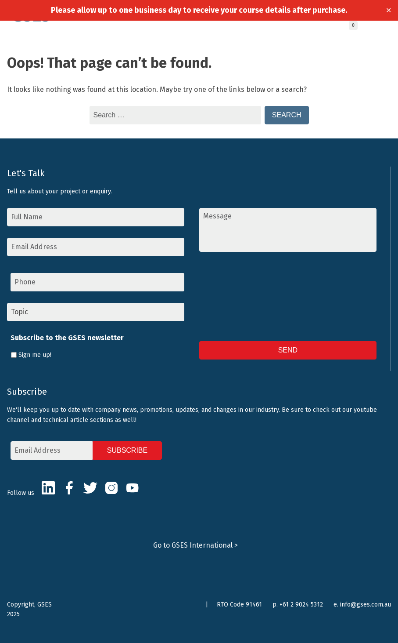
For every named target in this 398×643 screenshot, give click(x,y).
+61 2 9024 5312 (301, 604)
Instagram (111, 488)
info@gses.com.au (365, 604)
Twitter (90, 488)
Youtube (132, 488)
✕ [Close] (388, 10)
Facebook (69, 488)
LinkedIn (48, 488)
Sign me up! (34, 355)
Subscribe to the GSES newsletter (67, 338)
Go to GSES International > (195, 545)
